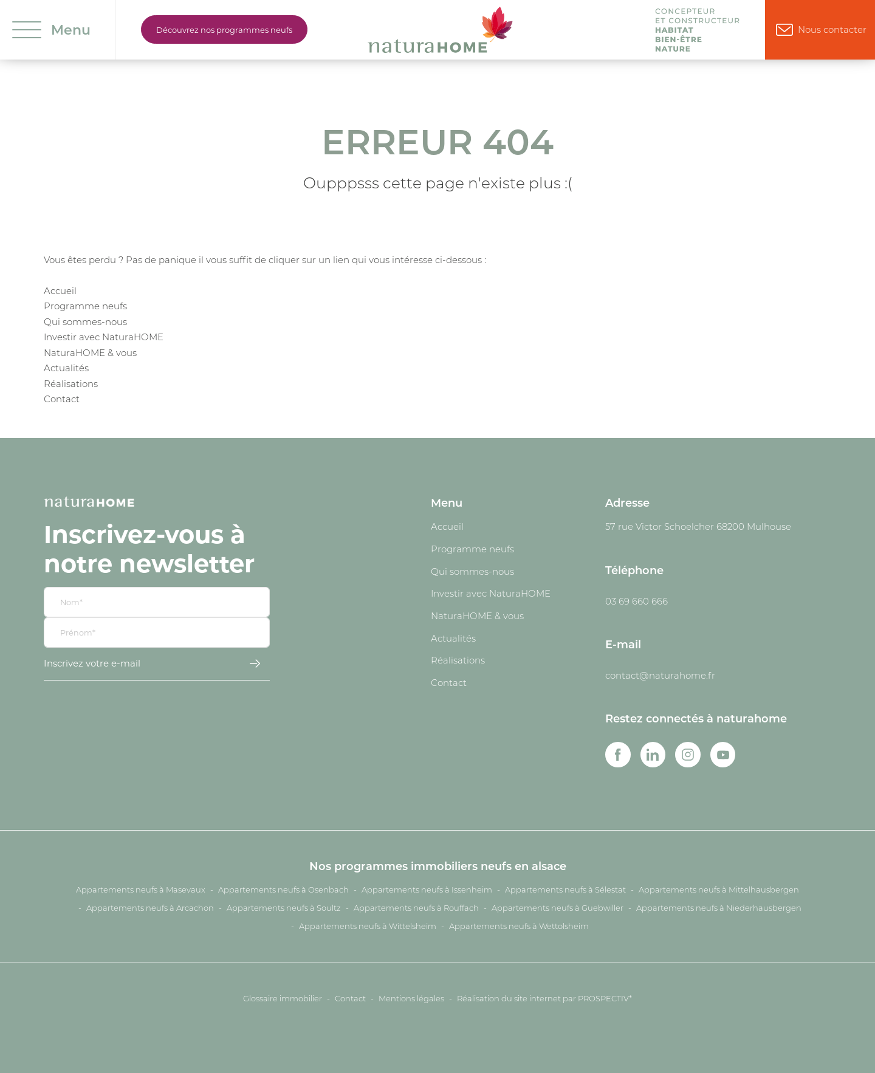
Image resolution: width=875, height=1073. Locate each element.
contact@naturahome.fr (660, 675)
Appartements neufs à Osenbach (283, 889)
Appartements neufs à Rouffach (416, 908)
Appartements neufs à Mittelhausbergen (719, 889)
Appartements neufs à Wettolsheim (519, 926)
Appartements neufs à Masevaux (140, 889)
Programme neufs (85, 306)
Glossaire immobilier (282, 998)
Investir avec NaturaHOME (103, 337)
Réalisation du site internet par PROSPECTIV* (544, 998)
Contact (62, 399)
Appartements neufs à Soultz (284, 908)
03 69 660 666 (636, 601)
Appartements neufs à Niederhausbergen (718, 908)
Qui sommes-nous (85, 321)
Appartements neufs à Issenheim (427, 889)
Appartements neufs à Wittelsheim (367, 926)
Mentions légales (411, 998)
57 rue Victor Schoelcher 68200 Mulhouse (698, 526)
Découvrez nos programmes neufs (224, 29)
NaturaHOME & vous (90, 352)
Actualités (66, 368)
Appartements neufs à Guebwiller (557, 908)
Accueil (60, 290)
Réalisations (71, 383)
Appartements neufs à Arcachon (150, 908)
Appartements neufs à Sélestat (565, 889)
